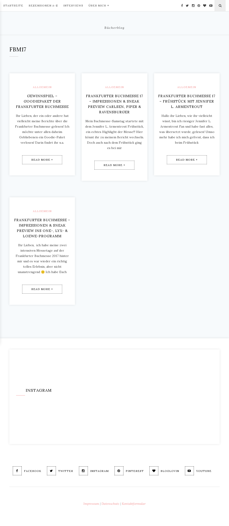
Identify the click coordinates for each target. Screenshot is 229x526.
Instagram (93, 470)
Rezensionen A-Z (43, 5)
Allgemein (42, 87)
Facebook (25, 470)
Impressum (91, 504)
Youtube (200, 470)
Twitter (59, 470)
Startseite (13, 5)
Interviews (73, 5)
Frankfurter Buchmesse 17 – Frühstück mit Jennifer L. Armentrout (186, 101)
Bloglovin (165, 470)
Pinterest (129, 470)
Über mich (99, 5)
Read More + (42, 154)
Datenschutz (110, 504)
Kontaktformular (134, 504)
